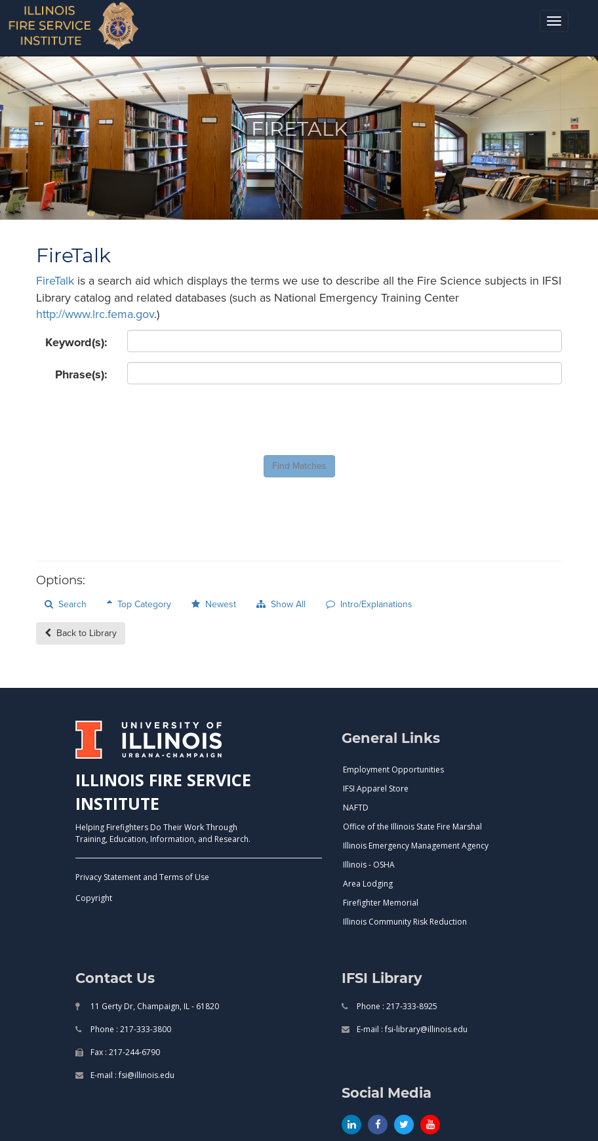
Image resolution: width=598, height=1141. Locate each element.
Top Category (139, 604)
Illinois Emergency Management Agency (415, 845)
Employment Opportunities (393, 769)
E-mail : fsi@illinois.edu (131, 1075)
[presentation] (227, 419)
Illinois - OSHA (369, 864)
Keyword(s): (76, 342)
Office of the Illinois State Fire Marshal (412, 826)
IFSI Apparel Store (376, 788)
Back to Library (81, 633)
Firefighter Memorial (380, 902)
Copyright (93, 898)
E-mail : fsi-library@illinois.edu (411, 1029)
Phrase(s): (81, 374)
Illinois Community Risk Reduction (405, 921)
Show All (281, 604)
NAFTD (356, 807)
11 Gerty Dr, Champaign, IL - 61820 (154, 1006)
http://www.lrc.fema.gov (95, 314)
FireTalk (55, 280)
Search (66, 604)
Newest (213, 604)
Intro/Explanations (369, 604)
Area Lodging (368, 883)
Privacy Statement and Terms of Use (142, 877)
